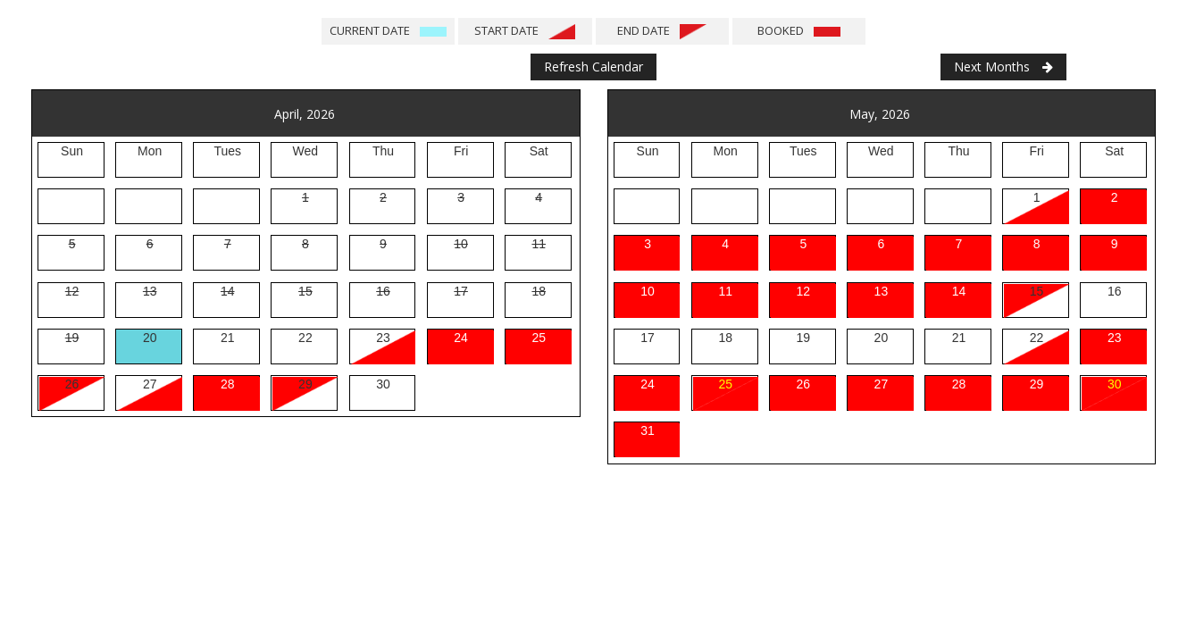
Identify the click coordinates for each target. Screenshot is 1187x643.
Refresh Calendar (593, 66)
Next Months (1003, 66)
